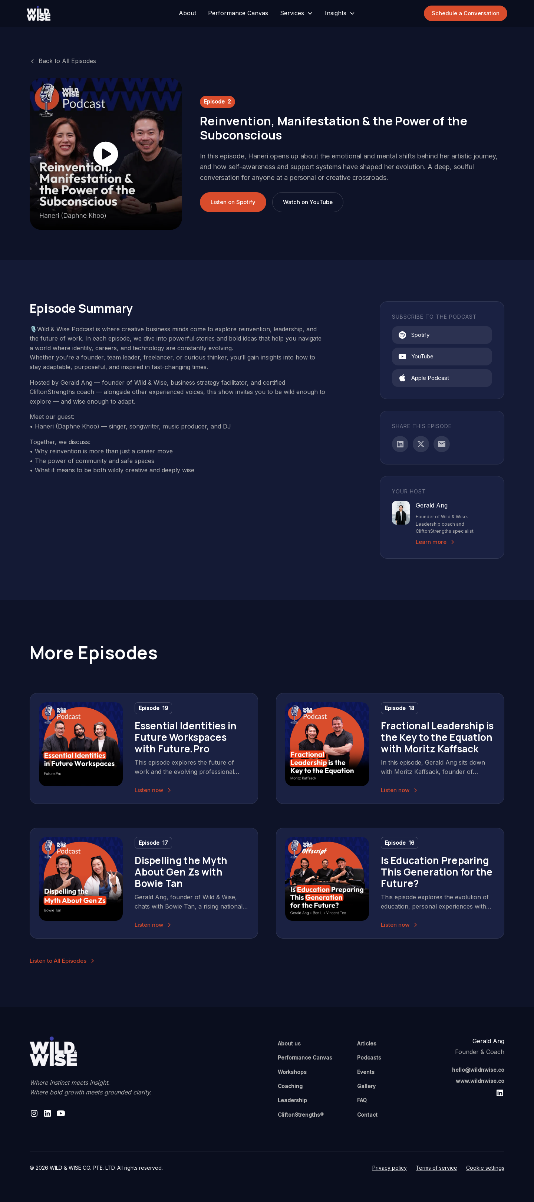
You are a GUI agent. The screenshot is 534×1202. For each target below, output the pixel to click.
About (187, 13)
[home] (77, 13)
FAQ (362, 1100)
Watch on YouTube (308, 202)
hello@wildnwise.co (478, 1070)
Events (366, 1072)
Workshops (292, 1072)
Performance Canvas (238, 13)
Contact (367, 1114)
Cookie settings (485, 1168)
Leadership (292, 1100)
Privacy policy (389, 1168)
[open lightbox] (106, 154)
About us (289, 1043)
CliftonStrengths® (301, 1114)
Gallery (366, 1086)
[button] (296, 13)
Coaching (290, 1086)
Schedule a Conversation (466, 13)
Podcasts (369, 1057)
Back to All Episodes (67, 61)
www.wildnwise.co (480, 1081)
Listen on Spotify (233, 202)
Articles (366, 1043)
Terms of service (436, 1168)
